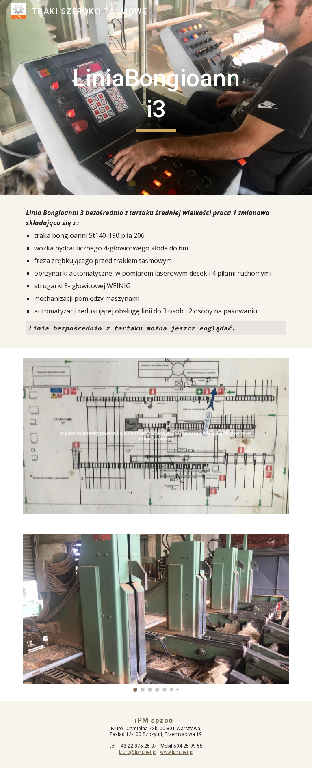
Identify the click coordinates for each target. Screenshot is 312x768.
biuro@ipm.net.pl (137, 752)
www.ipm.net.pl (176, 752)
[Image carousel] (156, 613)
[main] (155, 97)
